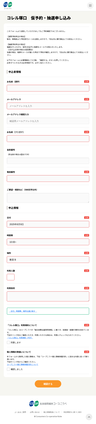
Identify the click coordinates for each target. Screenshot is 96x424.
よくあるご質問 (20, 412)
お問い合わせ (35, 412)
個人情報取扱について (52, 412)
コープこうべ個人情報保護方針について (22, 364)
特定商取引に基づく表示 (73, 412)
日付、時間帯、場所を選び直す (23, 311)
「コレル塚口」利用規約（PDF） (20, 337)
